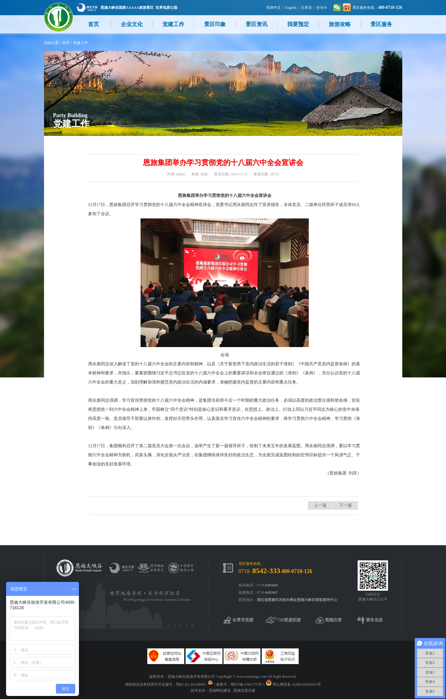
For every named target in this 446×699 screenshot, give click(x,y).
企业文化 (132, 24)
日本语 (306, 7)
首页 (93, 24)
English (291, 7)
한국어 (321, 7)
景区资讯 (256, 24)
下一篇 (345, 505)
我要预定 (298, 24)
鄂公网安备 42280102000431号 (297, 684)
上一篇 (320, 505)
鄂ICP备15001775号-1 (248, 684)
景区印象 (215, 24)
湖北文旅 (86, 7)
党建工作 (173, 24)
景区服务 (381, 24)
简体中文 (273, 7)
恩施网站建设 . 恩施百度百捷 (232, 690)
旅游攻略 (340, 24)
